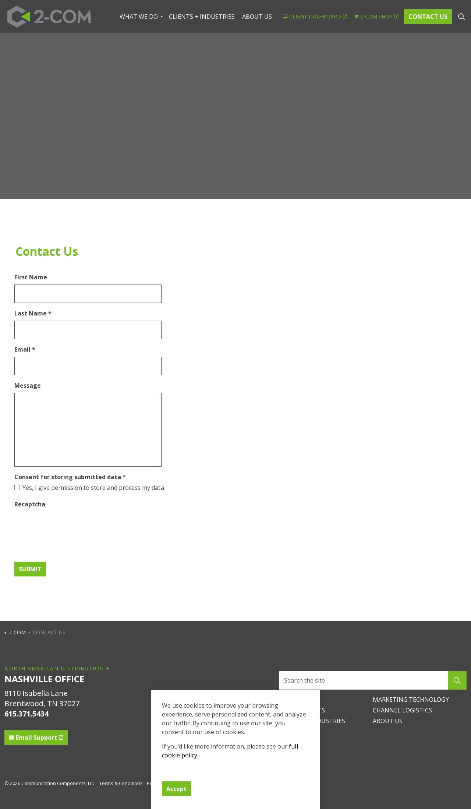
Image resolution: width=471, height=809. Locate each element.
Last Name (33, 313)
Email (24, 349)
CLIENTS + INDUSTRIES (202, 17)
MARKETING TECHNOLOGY (411, 699)
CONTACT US (428, 16)
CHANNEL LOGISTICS (402, 710)
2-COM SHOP (376, 16)
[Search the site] (373, 680)
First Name (30, 277)
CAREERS (291, 699)
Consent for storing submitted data (70, 477)
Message (27, 385)
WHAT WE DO (139, 17)
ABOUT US (257, 17)
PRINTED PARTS (302, 710)
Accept (176, 788)
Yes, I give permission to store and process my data (93, 488)
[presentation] (70, 524)
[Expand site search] (461, 16)
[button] (457, 680)
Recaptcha (29, 504)
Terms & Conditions (121, 783)
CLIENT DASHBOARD (315, 16)
